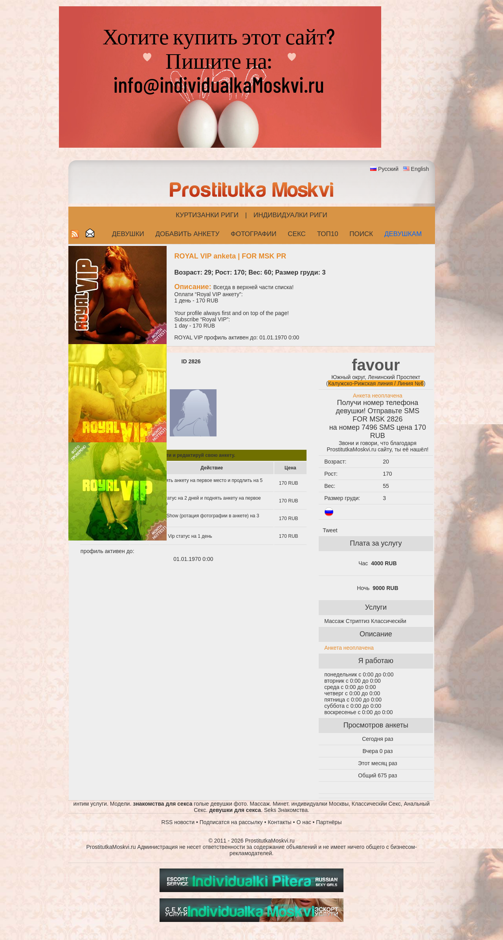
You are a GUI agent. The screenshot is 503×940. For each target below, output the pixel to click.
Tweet (330, 530)
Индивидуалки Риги (290, 215)
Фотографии (254, 234)
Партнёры (328, 822)
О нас (303, 822)
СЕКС (297, 234)
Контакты (279, 822)
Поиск (361, 234)
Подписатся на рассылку (231, 822)
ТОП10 (327, 234)
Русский (388, 169)
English (420, 169)
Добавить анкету (188, 234)
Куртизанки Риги (207, 215)
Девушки (128, 234)
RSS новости (178, 822)
